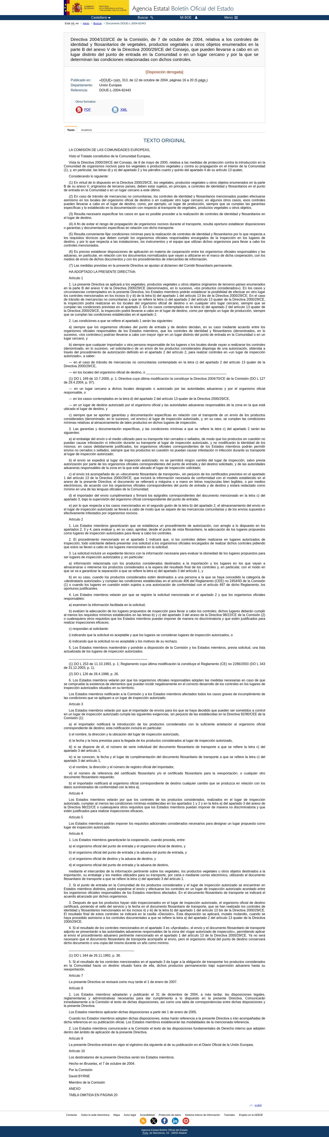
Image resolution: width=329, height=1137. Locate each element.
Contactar (71, 1115)
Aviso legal (130, 1115)
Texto (70, 130)
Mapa (117, 1115)
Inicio (86, 23)
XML (123, 109)
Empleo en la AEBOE (251, 1115)
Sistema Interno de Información (202, 1115)
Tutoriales (229, 1115)
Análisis (86, 130)
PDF (87, 109)
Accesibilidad (147, 1115)
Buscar (97, 23)
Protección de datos (170, 1115)
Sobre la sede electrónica (95, 1115)
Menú (231, 17)
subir (258, 1105)
